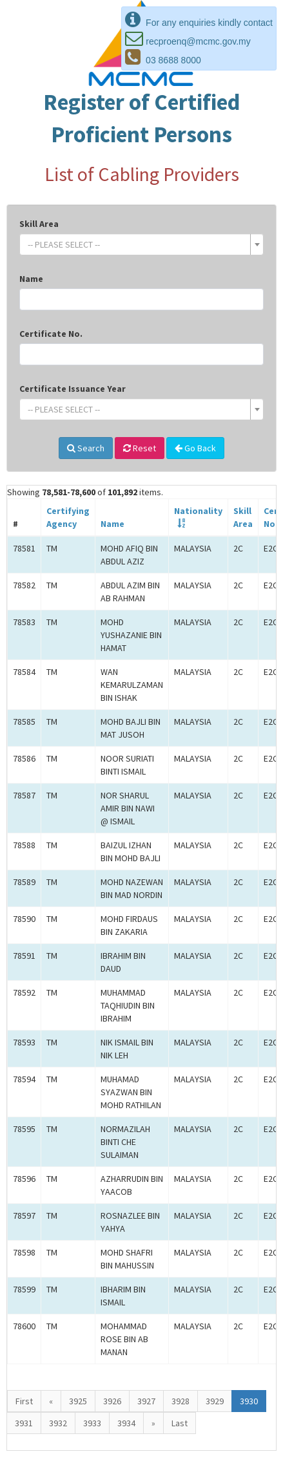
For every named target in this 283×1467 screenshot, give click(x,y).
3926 (112, 1401)
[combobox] (141, 244)
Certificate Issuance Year (72, 388)
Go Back (195, 448)
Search (85, 448)
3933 (92, 1423)
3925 (78, 1401)
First (24, 1401)
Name (31, 278)
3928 (180, 1401)
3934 (126, 1423)
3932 (58, 1423)
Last (179, 1423)
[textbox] (138, 244)
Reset (139, 448)
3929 (215, 1401)
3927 (146, 1401)
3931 (24, 1423)
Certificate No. (51, 333)
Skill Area (39, 224)
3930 (249, 1401)
